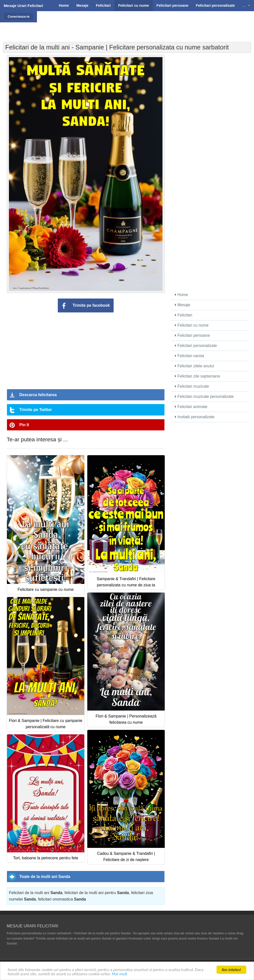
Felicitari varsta (189, 356)
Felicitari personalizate (196, 345)
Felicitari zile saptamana (197, 376)
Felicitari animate (191, 407)
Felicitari (183, 315)
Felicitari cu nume (192, 325)
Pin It (24, 425)
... (243, 5)
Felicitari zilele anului (194, 366)
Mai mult (119, 974)
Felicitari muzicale (192, 386)
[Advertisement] (143, 23)
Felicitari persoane (192, 335)
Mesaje (182, 305)
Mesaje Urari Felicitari (23, 5)
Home (181, 295)
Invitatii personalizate (195, 417)
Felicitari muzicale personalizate (204, 396)
